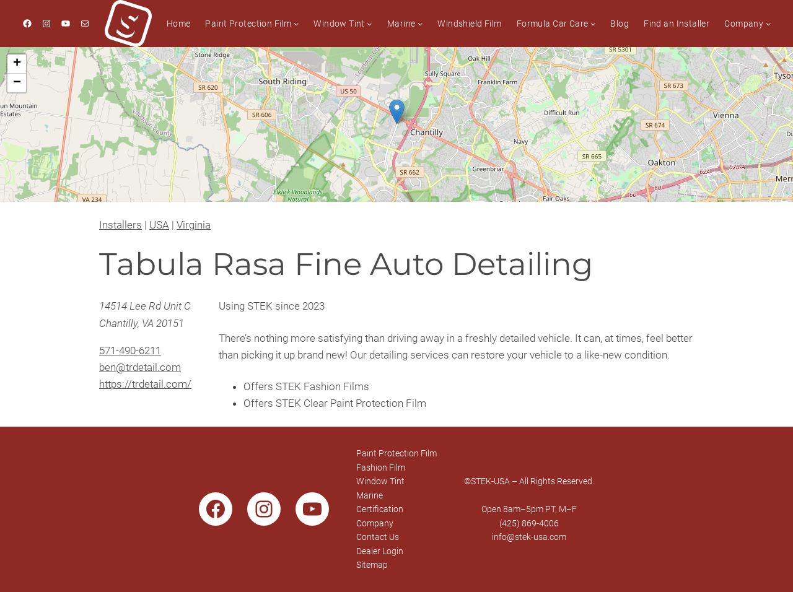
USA (159, 225)
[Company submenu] (768, 23)
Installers (120, 225)
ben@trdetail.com (140, 367)
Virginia (194, 225)
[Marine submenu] (420, 23)
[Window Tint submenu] (369, 23)
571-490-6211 (130, 350)
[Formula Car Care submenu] (592, 23)
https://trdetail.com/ (145, 384)
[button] (397, 111)
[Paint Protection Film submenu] (296, 23)
